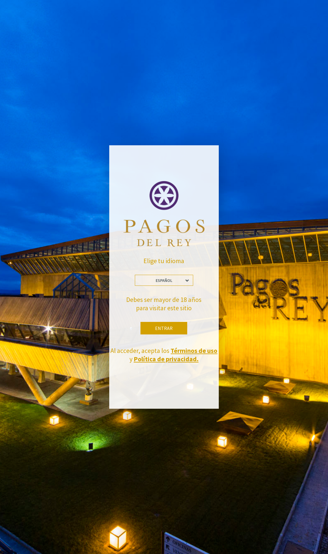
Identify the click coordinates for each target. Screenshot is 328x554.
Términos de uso (194, 350)
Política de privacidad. (166, 359)
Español (164, 280)
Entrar (164, 328)
